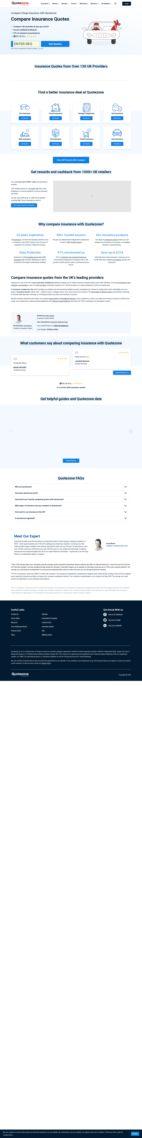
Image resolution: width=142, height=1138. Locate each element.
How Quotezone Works (19, 663)
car (30, 189)
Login (126, 3)
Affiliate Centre (47, 672)
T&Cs (13, 672)
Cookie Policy (46, 659)
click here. (41, 48)
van (37, 189)
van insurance (23, 285)
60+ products (41, 285)
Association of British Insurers (101, 292)
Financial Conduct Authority (61, 301)
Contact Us (15, 651)
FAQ (43, 667)
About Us (14, 659)
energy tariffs (53, 299)
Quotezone (17, 240)
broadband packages (68, 299)
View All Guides (71, 497)
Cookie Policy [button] (8, 1135)
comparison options (111, 240)
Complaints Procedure (49, 655)
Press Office (15, 655)
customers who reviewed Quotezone (73, 257)
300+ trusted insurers (74, 242)
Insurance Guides (48, 663)
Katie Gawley (49, 316)
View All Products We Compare (71, 160)
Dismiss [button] (135, 1134)
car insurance (117, 260)
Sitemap (45, 651)
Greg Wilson (27, 326)
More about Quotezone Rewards (24, 205)
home (33, 189)
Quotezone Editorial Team (59, 322)
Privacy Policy (16, 667)
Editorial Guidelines (61, 326)
